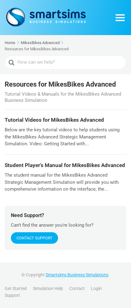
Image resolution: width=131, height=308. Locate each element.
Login (96, 288)
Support (12, 295)
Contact (77, 288)
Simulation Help (48, 288)
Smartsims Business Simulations (77, 274)
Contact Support (34, 238)
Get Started (16, 288)
